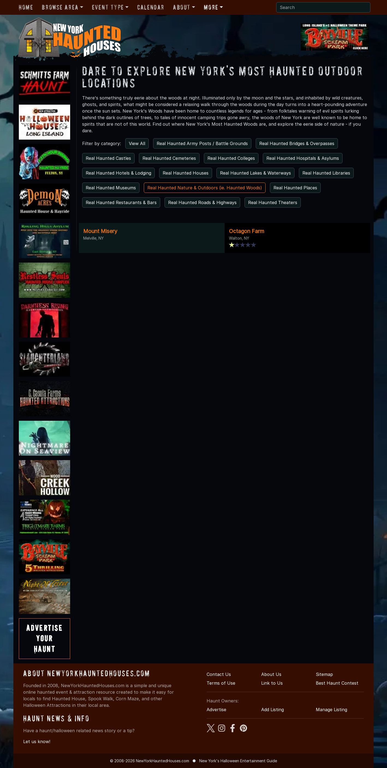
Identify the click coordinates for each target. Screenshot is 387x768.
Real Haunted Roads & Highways (202, 202)
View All (137, 143)
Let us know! (36, 741)
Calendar (150, 7)
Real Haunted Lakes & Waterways (255, 173)
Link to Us (272, 683)
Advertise (216, 709)
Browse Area (60, 7)
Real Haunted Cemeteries (169, 158)
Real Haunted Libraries (326, 173)
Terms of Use (221, 683)
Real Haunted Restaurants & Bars (121, 202)
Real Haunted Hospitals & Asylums (302, 158)
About (181, 7)
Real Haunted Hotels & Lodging (118, 173)
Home (26, 7)
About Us (271, 674)
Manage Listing (331, 709)
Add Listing (272, 709)
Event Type (108, 7)
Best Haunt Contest (337, 683)
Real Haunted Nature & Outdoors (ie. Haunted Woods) (204, 187)
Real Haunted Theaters (272, 202)
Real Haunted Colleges (231, 158)
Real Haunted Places (295, 187)
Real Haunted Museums (111, 187)
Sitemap (324, 674)
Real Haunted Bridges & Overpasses (296, 143)
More (211, 7)
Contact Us (219, 674)
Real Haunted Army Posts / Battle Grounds (202, 143)
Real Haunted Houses (186, 173)
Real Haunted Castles (108, 158)
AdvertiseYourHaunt (44, 638)
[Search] (323, 7)
